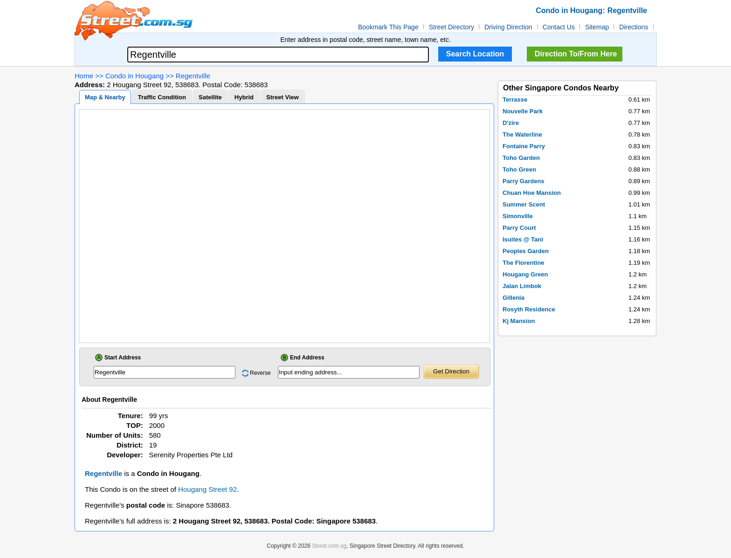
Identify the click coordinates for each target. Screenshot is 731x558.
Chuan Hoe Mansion (532, 192)
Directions (633, 27)
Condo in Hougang (134, 76)
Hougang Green (525, 274)
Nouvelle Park (523, 111)
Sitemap (597, 27)
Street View (282, 97)
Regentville (193, 76)
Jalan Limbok (522, 285)
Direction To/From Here (576, 54)
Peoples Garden (526, 251)
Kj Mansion (519, 320)
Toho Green (519, 169)
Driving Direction (508, 27)
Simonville (518, 216)
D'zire (511, 122)
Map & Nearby (105, 97)
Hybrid (244, 97)
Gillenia (513, 297)
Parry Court (519, 227)
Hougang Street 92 (207, 489)
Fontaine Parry (524, 146)
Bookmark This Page (388, 27)
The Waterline (522, 134)
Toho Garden (521, 157)
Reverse (260, 373)
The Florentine (524, 262)
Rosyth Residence (529, 309)
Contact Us (559, 27)
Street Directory (451, 27)
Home (84, 76)
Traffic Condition (162, 97)
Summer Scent (524, 204)
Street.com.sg (329, 546)
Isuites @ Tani (523, 239)
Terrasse (515, 99)
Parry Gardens (524, 181)
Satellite (210, 97)
